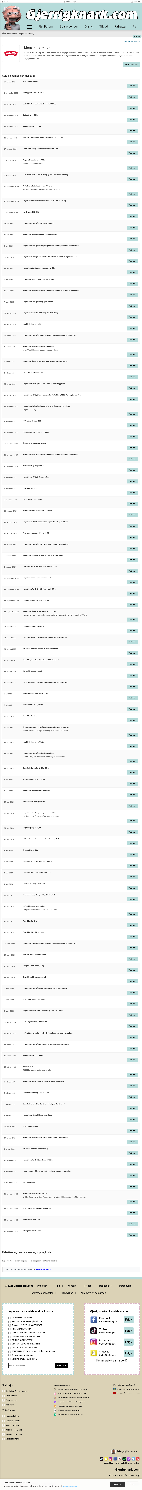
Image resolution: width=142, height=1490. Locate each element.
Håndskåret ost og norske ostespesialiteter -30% (40, 149)
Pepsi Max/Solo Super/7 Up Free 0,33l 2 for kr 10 (41, 660)
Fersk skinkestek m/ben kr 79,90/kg (36, 432)
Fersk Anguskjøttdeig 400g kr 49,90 (36, 1022)
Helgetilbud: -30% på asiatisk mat (35, 1194)
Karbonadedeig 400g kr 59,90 (33, 466)
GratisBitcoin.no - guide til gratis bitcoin (70, 1406)
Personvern (125, 1285)
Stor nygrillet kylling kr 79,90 (33, 93)
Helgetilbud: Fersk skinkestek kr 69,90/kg (38, 1160)
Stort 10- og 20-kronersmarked (34, 955)
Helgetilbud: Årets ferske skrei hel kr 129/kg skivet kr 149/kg (45, 361)
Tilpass (132, 1484)
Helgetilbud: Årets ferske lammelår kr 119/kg (39, 611)
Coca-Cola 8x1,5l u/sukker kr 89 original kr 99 (39, 861)
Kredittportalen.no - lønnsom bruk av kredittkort (72, 1389)
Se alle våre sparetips (43, 1269)
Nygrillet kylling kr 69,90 (32, 126)
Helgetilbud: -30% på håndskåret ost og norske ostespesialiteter (46, 1044)
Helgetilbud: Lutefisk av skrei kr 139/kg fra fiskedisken (43, 555)
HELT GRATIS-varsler (21, 1329)
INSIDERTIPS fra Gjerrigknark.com (27, 1321)
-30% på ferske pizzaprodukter (34, 906)
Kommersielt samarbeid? (111, 1360)
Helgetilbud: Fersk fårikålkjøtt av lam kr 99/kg (39, 589)
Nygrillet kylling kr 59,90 (32, 828)
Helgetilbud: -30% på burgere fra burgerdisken (40, 234)
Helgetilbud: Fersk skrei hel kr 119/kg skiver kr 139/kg (43, 1011)
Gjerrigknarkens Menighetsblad (26, 1336)
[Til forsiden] (82, 15)
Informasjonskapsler (42, 1292)
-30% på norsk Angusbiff (32, 421)
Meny (31, 34)
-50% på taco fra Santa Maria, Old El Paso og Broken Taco (44, 839)
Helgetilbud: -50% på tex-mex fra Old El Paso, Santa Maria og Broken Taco (50, 943)
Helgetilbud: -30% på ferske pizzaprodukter (38, 346)
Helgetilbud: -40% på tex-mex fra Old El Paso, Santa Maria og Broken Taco (50, 335)
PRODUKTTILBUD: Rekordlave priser (28, 1332)
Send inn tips (70, 2)
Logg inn (135, 2)
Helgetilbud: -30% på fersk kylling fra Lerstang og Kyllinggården (46, 544)
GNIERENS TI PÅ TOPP (22, 1340)
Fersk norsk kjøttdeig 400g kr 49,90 (36, 533)
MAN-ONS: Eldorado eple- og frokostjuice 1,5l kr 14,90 (43, 137)
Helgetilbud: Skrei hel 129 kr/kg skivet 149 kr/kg (40, 313)
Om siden (42, 1285)
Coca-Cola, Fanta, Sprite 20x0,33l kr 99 (37, 768)
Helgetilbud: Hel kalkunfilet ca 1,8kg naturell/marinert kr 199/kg (46, 406)
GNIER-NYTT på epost (22, 1317)
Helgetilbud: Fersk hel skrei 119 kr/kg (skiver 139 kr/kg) (43, 1081)
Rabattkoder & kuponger (17, 34)
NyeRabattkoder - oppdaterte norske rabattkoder (73, 1397)
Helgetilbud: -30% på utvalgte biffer (36, 477)
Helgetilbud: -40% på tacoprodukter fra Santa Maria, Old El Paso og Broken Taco (52, 395)
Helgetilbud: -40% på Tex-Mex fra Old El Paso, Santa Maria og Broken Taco (50, 257)
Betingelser (105, 1285)
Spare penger (69, 26)
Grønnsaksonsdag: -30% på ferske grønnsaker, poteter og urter (46, 727)
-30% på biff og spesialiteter (33, 373)
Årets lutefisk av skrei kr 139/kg (34, 443)
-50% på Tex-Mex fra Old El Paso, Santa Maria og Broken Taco (45, 638)
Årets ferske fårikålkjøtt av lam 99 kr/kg (37, 186)
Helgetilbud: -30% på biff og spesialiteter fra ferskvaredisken (45, 988)
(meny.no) (42, 47)
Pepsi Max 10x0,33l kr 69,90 (33, 932)
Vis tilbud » (132, 86)
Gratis (89, 26)
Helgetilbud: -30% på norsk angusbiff (36, 790)
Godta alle (117, 1484)
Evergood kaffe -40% (30, 81)
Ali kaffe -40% (28, 1067)
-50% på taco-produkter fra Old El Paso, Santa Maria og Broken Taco (48, 1033)
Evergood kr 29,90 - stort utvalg (34, 999)
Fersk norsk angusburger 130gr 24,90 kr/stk (39, 895)
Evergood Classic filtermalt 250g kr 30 (37, 1208)
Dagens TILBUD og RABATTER (26, 1344)
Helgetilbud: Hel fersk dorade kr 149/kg (37, 511)
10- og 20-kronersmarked (32, 671)
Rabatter (120, 26)
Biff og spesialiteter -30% (32, 1231)
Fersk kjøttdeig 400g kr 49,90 (33, 626)
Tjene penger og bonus (22, 1355)
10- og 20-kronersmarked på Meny (35, 1149)
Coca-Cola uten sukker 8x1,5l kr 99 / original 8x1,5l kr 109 (44, 1104)
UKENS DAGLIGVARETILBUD (25, 1347)
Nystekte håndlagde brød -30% (34, 884)
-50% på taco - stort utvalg (32, 499)
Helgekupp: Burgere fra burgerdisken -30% (38, 279)
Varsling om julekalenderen (24, 1359)
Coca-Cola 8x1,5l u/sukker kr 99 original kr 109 (40, 567)
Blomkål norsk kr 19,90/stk (33, 705)
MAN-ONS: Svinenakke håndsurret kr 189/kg (39, 104)
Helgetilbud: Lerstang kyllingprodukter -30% (39, 268)
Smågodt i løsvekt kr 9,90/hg (33, 966)
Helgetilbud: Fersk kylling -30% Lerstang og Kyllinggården (44, 384)
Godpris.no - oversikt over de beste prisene (71, 1402)
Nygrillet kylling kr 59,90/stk (33, 742)
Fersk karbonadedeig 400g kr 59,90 (36, 600)
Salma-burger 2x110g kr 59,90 (34, 802)
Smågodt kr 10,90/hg (30, 115)
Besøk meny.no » (131, 64)
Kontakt (72, 1285)
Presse (87, 1285)
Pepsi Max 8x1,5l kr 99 (31, 716)
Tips (57, 1285)
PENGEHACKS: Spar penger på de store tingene (33, 1351)
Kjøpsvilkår (67, 1292)
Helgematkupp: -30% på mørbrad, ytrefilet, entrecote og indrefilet (47, 1171)
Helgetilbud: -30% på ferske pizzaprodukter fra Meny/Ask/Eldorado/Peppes (50, 455)
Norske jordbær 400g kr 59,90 (34, 779)
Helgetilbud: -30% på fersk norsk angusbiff (38, 223)
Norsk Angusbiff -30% (31, 212)
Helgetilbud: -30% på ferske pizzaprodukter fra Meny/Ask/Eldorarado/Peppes (51, 246)
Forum (46, 26)
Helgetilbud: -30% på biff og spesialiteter (38, 302)
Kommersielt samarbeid (93, 1292)
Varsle (5, 2)
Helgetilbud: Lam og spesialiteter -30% (37, 578)
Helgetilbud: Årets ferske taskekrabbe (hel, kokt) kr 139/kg (44, 201)
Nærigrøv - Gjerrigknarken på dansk (128, 1393)
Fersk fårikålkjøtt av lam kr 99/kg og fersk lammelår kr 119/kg (45, 175)
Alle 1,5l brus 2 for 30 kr (31, 1220)
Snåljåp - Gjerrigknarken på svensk (128, 1389)
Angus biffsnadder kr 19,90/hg (34, 160)
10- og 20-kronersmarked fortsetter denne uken (40, 649)
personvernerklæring (70, 1486)
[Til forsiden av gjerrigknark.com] (12, 17)
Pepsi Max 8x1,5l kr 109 (31, 488)
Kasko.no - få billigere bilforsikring (68, 1410)
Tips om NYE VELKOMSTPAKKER (27, 1325)
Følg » (128, 1319)
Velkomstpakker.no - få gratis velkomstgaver (71, 1393)
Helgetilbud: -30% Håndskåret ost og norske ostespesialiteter (45, 522)
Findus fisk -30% (29, 1182)
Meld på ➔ (61, 1365)
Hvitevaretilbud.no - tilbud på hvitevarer (70, 1414)
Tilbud (103, 26)
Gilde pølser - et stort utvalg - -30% (35, 694)
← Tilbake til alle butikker (131, 42)
